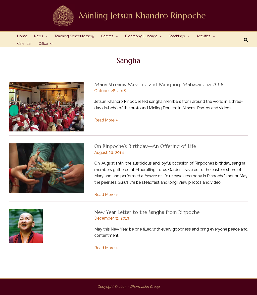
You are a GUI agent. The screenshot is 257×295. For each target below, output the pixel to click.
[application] (45, 36)
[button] (246, 40)
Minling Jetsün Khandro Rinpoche (142, 15)
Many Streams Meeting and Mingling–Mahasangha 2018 (158, 84)
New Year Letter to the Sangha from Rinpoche (147, 212)
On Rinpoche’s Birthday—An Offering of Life (145, 146)
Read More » (106, 120)
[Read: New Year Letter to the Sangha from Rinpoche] (26, 226)
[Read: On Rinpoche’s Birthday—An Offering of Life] (46, 168)
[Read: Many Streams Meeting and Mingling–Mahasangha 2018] (46, 106)
